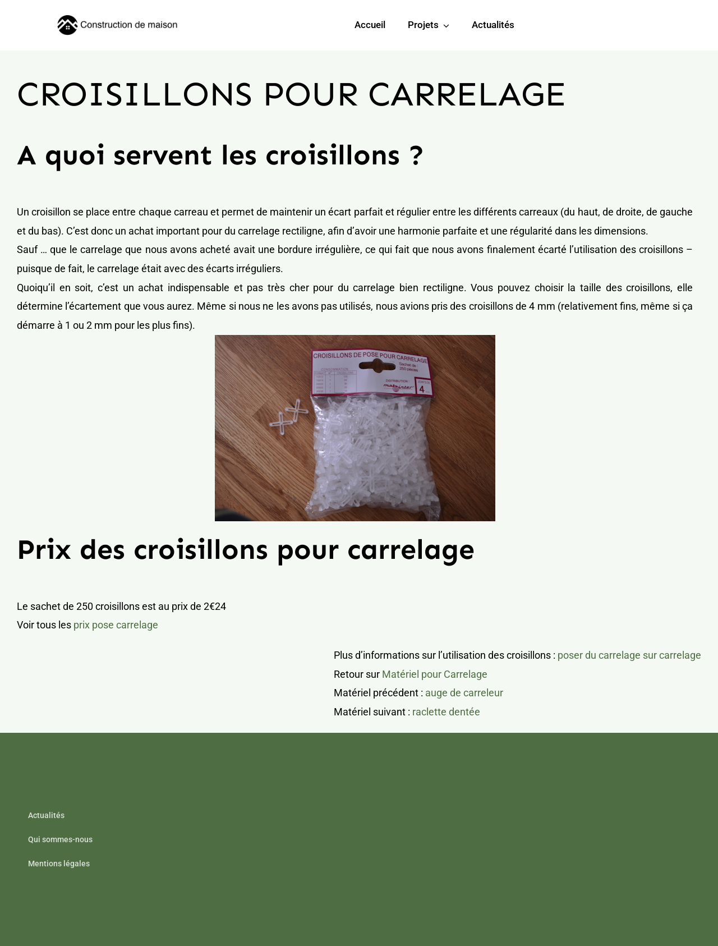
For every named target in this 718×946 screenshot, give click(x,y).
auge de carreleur (464, 693)
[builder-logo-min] (119, 20)
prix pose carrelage (115, 625)
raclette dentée (446, 712)
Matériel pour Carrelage (434, 674)
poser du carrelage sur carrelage (629, 655)
